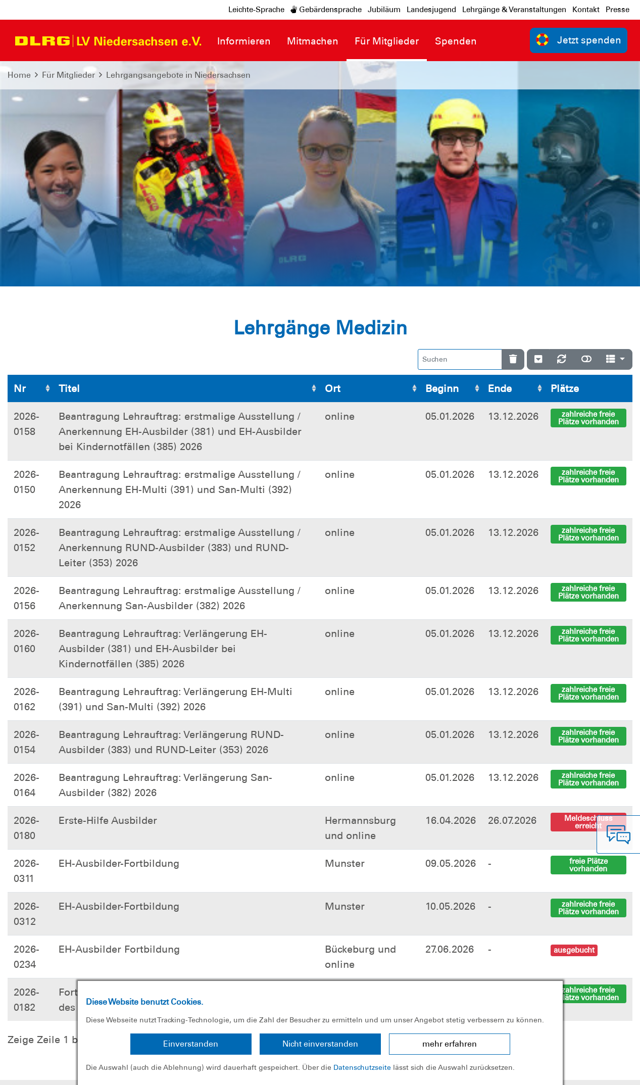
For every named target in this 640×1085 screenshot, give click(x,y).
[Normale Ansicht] (586, 134)
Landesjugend (431, 9)
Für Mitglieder (68, 75)
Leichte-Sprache (256, 9)
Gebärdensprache (326, 9)
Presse (617, 9)
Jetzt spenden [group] (579, 39)
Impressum (33, 1069)
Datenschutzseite (362, 1067)
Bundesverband (597, 1069)
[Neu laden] (562, 134)
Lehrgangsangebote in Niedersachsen (178, 75)
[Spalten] (615, 134)
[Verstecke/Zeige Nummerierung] (538, 134)
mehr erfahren (449, 1044)
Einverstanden (190, 1044)
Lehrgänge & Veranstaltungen (514, 9)
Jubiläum (384, 9)
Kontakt (586, 9)
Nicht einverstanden (320, 1044)
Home (19, 75)
